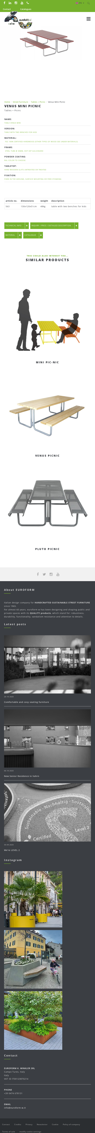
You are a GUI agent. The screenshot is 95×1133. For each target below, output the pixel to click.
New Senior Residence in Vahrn (21, 776)
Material (13, 235)
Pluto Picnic (47, 549)
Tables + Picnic (38, 102)
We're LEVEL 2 (12, 850)
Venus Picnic (47, 455)
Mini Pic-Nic (47, 362)
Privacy (29, 1124)
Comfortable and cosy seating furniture (26, 702)
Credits (17, 1124)
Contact (7, 9)
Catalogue (33, 235)
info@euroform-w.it (15, 1107)
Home (7, 102)
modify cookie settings (30, 1131)
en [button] (80, 2)
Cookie (55, 1124)
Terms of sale (8, 1131)
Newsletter (42, 1124)
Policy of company (71, 1124)
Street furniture (20, 102)
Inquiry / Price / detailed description (54, 226)
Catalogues (25, 9)
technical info (17, 226)
